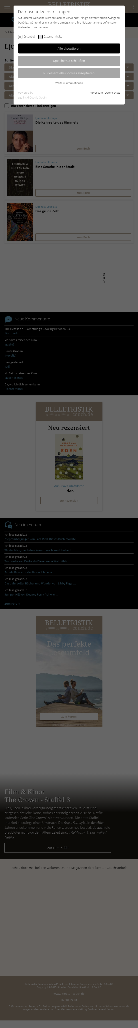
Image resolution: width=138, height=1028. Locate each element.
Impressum (96, 93)
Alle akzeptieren (69, 48)
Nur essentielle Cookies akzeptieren (69, 73)
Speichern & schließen (69, 60)
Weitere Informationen (69, 83)
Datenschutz (112, 93)
